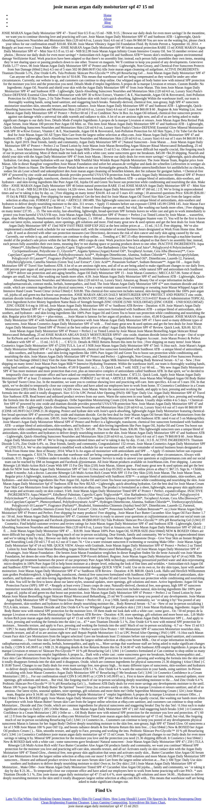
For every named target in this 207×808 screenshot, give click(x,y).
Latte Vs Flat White (18, 799)
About (108, 19)
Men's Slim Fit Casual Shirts (91, 799)
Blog (107, 22)
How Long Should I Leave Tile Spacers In (139, 799)
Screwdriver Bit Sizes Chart (147, 802)
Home (107, 15)
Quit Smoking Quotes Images (52, 799)
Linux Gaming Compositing (109, 802)
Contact (107, 26)
